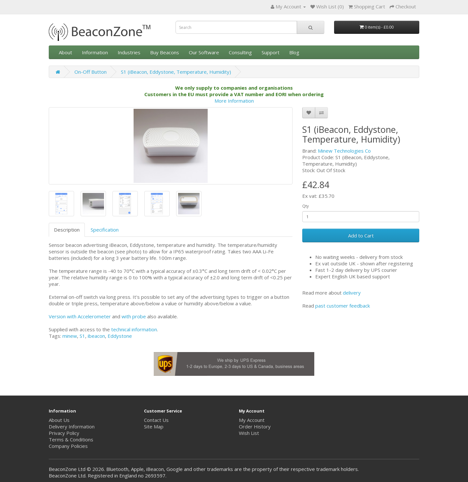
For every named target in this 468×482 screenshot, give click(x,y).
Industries (129, 52)
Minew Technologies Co (344, 150)
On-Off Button (90, 72)
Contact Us (156, 420)
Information (95, 52)
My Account (252, 420)
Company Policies (68, 446)
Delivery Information (72, 426)
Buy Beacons (164, 52)
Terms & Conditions (71, 439)
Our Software (204, 52)
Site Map (153, 426)
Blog (294, 52)
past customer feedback (342, 305)
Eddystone (120, 336)
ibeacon (96, 336)
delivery (352, 292)
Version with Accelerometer (80, 316)
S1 (82, 336)
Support (271, 52)
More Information (234, 100)
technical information (134, 329)
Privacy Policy (64, 433)
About (65, 52)
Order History (255, 426)
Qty (305, 206)
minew (69, 336)
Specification (105, 229)
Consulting (240, 52)
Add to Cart (361, 235)
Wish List (249, 433)
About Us (59, 420)
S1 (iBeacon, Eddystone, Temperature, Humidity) (176, 72)
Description (67, 229)
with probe (134, 316)
